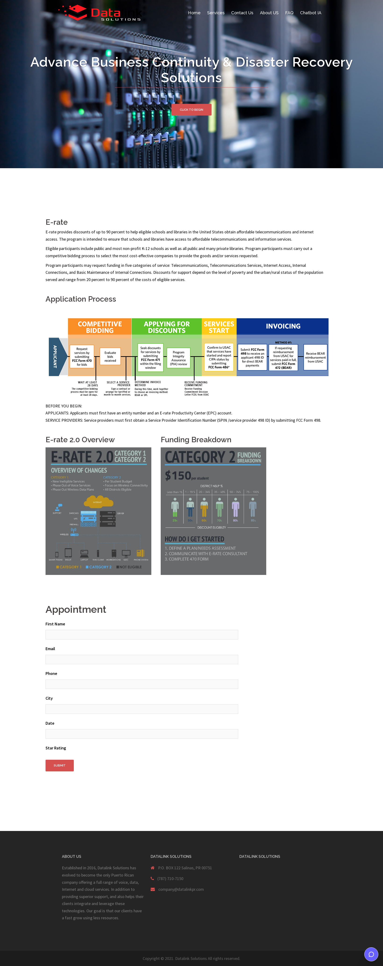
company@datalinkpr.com (181, 889)
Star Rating (56, 748)
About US (269, 12)
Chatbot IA (310, 12)
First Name (55, 624)
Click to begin (191, 109)
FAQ (289, 12)
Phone (51, 673)
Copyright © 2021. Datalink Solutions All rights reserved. (191, 958)
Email (50, 648)
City (49, 698)
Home (194, 12)
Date (50, 723)
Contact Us (242, 12)
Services (216, 12)
